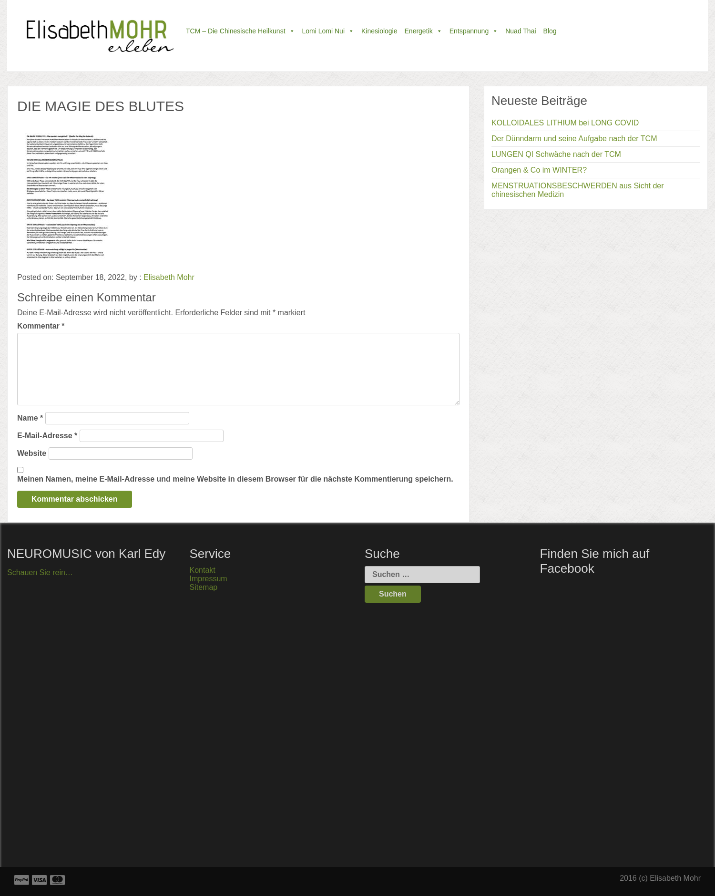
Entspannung (474, 31)
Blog (550, 31)
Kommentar (41, 326)
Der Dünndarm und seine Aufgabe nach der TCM (574, 138)
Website (31, 453)
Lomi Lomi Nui (328, 31)
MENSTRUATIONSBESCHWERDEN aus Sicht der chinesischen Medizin (577, 190)
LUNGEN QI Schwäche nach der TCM (556, 154)
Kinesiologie (379, 31)
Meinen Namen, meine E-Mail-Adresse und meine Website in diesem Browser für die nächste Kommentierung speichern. (235, 479)
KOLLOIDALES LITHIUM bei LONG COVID (565, 123)
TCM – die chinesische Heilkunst (240, 31)
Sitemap (204, 587)
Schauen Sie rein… (40, 572)
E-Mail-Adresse (47, 436)
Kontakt (202, 570)
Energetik (423, 31)
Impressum (208, 579)
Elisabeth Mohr (168, 277)
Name (30, 418)
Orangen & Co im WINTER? (539, 170)
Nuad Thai (520, 31)
